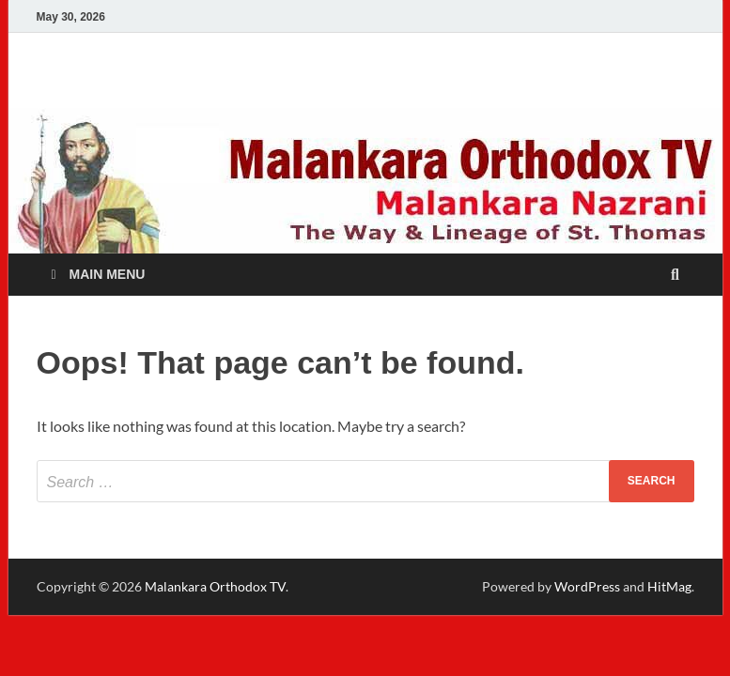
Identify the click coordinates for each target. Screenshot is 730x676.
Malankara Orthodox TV (215, 586)
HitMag (669, 586)
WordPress (587, 586)
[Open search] (675, 276)
